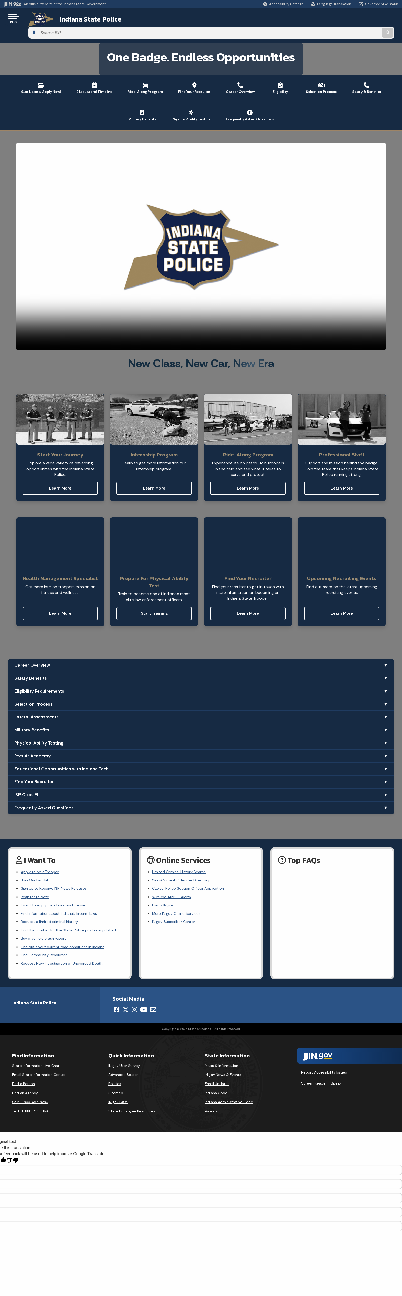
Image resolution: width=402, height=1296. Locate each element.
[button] (283, 4)
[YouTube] (143, 1003)
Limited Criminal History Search (180, 858)
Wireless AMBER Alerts (173, 885)
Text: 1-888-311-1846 (30, 1105)
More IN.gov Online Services (177, 903)
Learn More (60, 473)
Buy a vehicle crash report (45, 930)
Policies (114, 1077)
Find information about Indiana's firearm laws (62, 903)
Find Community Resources (46, 948)
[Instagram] (134, 1003)
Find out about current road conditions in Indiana (67, 939)
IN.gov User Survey (124, 1059)
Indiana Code (216, 1087)
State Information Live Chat (35, 1059)
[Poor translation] (12, 1154)
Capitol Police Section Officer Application (191, 876)
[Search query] (352, 18)
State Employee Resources (131, 1105)
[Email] (153, 1003)
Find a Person (23, 1077)
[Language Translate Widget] (331, 4)
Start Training (154, 599)
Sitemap (115, 1087)
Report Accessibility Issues (324, 1066)
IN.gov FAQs (118, 1096)
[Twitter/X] (126, 1003)
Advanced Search (123, 1068)
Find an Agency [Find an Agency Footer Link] (25, 1087)
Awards (211, 1105)
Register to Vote (36, 885)
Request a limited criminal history (51, 912)
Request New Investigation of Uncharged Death (65, 957)
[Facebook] (116, 1003)
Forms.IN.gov (163, 894)
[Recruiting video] (201, 232)
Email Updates (217, 1077)
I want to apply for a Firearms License (55, 894)
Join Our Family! (35, 866)
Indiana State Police (82, 18)
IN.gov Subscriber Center (175, 912)
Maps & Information (221, 1059)
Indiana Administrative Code (229, 1096)
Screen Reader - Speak (321, 1077)
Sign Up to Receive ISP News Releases (55, 876)
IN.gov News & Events (223, 1068)
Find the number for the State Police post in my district (72, 921)
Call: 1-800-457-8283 (30, 1096)
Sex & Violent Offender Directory (183, 866)
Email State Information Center (39, 1068)
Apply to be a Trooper (41, 858)
